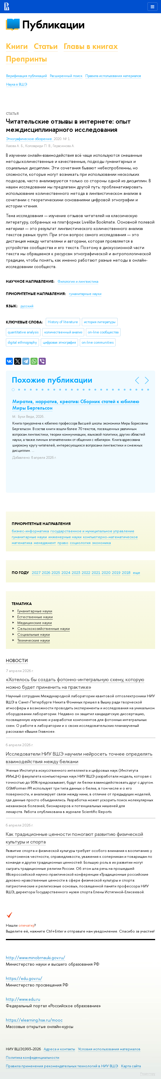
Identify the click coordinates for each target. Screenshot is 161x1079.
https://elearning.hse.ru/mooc (34, 1020)
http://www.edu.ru (23, 999)
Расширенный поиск (66, 76)
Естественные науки (35, 616)
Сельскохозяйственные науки (43, 628)
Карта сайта (131, 1065)
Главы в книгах (91, 46)
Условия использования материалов (109, 1048)
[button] (13, 390)
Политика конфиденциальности (32, 1057)
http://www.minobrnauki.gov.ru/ (35, 957)
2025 (56, 572)
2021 (96, 572)
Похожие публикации (52, 380)
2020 (106, 572)
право (62, 542)
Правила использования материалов (113, 76)
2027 (36, 572)
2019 (116, 572)
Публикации (53, 24)
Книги (17, 46)
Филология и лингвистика (77, 281)
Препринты (26, 59)
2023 (76, 572)
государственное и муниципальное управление (92, 530)
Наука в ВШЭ (16, 84)
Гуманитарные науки (34, 610)
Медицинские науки (34, 622)
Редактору (147, 1073)
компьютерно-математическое (110, 536)
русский (27, 306)
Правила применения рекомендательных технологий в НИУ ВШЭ (62, 1065)
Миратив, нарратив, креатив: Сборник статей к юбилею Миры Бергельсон (75, 404)
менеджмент (45, 542)
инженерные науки (65, 536)
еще (136, 572)
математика (22, 542)
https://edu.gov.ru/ (24, 978)
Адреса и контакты (59, 1048)
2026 (46, 572)
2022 (86, 572)
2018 (126, 572)
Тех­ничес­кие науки (33, 640)
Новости (17, 660)
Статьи (46, 46)
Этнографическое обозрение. (30, 139)
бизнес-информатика (30, 530)
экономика (101, 542)
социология (80, 542)
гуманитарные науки (29, 536)
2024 (66, 572)
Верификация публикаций (26, 76)
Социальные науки (33, 634)
